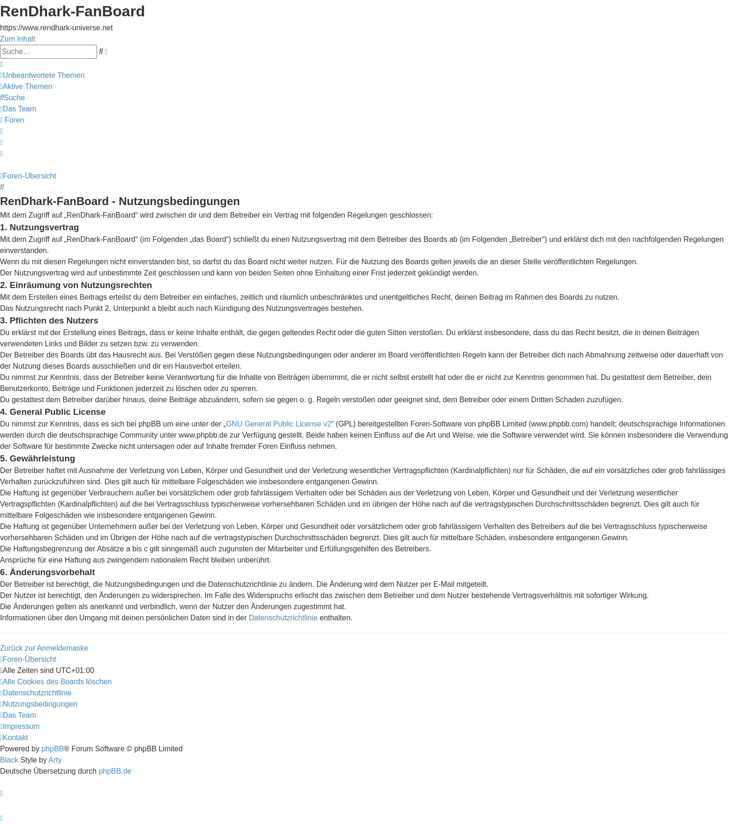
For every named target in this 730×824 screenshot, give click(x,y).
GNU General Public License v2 (278, 424)
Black (9, 760)
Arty (55, 760)
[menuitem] (42, 75)
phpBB (52, 749)
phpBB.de (115, 771)
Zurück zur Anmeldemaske (44, 648)
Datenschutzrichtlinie (283, 618)
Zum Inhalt (17, 39)
